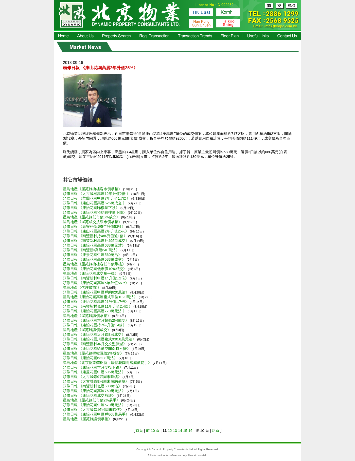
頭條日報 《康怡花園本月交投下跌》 (93, 367)
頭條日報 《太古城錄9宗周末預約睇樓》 (96, 381)
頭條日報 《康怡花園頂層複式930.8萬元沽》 (100, 339)
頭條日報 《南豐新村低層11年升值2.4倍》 (98, 306)
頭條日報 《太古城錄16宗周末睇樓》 (93, 409)
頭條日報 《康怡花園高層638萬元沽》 (94, 245)
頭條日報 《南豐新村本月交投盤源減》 (95, 344)
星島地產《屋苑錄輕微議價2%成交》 (94, 353)
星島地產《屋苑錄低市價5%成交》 (92, 217)
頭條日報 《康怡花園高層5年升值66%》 (96, 283)
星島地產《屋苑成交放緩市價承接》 (93, 222)
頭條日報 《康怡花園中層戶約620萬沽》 (96, 292)
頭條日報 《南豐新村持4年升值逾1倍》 (95, 236)
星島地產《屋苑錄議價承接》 (87, 316)
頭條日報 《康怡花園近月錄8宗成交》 (94, 334)
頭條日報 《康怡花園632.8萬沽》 (91, 358)
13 (175, 430)
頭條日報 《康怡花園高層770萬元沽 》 (95, 311)
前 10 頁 (153, 430)
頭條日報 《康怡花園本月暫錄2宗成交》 (96, 320)
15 (185, 430)
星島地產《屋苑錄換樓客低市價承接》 (95, 264)
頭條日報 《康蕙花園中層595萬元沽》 (94, 372)
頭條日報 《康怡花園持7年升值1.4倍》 (95, 325)
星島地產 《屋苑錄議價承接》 (88, 419)
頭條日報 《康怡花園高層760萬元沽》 (94, 391)
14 (180, 430)
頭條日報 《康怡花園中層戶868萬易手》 (96, 414)
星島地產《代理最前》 (82, 287)
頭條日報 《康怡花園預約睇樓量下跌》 (95, 212)
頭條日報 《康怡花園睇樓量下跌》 (91, 208)
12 (170, 430)
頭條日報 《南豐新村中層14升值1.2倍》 (96, 278)
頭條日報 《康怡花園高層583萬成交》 (94, 259)
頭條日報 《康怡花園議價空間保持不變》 (97, 348)
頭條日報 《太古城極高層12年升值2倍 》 (97, 193)
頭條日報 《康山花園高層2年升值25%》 (96, 231)
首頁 (139, 430)
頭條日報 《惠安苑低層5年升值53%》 (94, 226)
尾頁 (215, 430)
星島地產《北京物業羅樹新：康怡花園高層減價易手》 (108, 362)
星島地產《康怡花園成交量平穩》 (91, 273)
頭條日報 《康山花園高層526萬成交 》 (95, 203)
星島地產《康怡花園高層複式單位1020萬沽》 (101, 297)
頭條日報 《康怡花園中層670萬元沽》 (94, 405)
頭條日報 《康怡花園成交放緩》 (90, 395)
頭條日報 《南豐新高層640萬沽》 (92, 250)
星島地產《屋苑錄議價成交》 (87, 330)
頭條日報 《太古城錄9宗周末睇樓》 (93, 377)
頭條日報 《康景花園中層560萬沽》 (93, 254)
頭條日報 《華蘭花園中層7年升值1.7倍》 (97, 198)
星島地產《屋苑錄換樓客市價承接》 (93, 189)
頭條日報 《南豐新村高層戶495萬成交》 (96, 240)
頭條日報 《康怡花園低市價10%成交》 (95, 269)
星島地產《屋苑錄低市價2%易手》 (92, 400)
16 (190, 430)
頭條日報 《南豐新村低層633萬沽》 (93, 386)
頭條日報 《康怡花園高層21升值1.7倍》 (96, 301)
